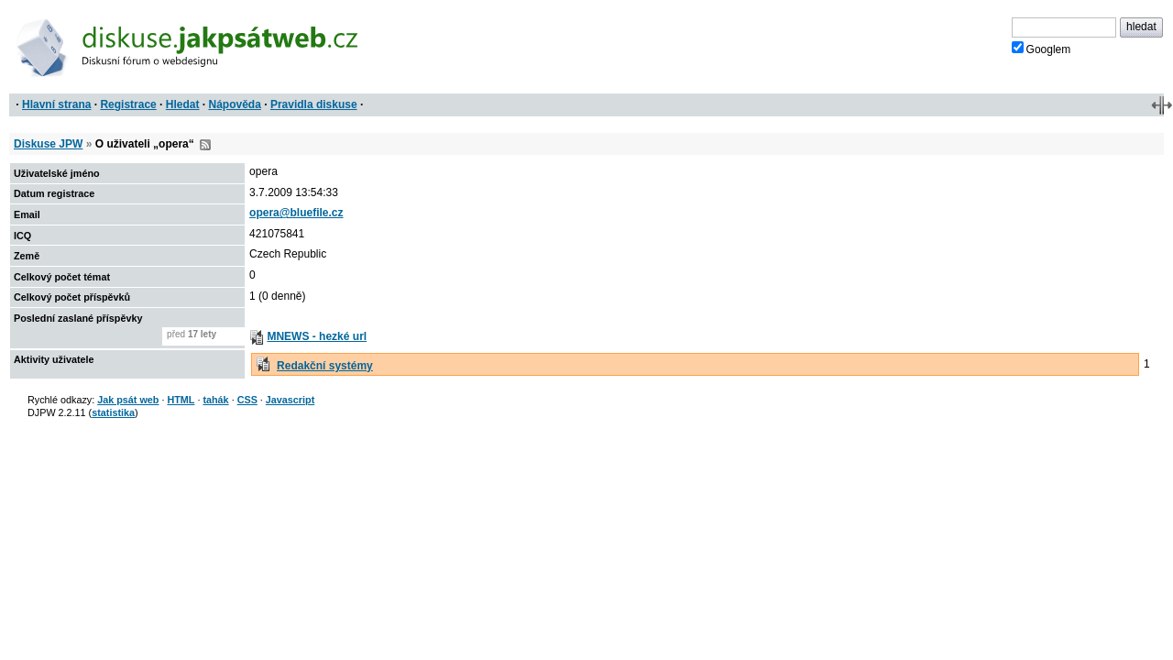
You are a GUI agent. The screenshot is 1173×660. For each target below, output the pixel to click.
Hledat (183, 104)
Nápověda (235, 104)
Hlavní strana (56, 104)
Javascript (290, 399)
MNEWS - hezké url (317, 336)
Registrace (128, 104)
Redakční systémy (325, 365)
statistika (113, 412)
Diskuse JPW (48, 144)
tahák (215, 399)
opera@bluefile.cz (296, 212)
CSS (247, 399)
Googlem (1041, 48)
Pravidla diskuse (313, 104)
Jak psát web (128, 399)
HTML (180, 399)
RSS (205, 144)
